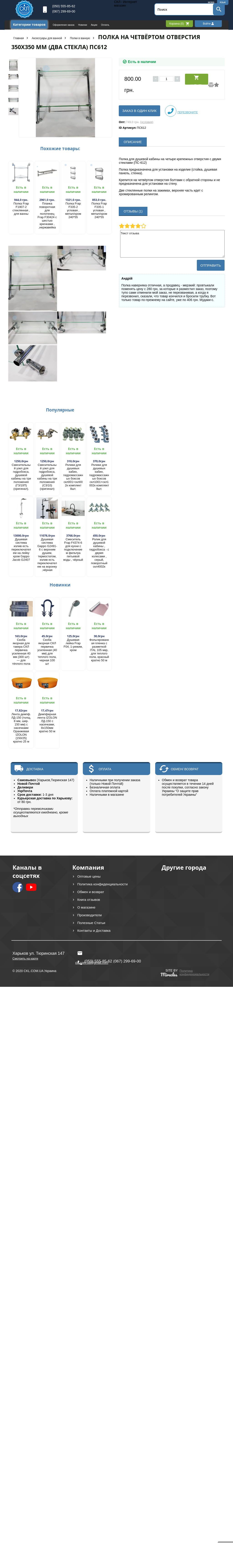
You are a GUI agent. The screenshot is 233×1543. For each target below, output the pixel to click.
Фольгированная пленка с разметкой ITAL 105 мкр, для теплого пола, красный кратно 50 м (99, 650)
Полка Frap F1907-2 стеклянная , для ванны (21, 208)
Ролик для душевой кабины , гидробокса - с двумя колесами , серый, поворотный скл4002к (99, 553)
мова (211, 2)
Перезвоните (181, 111)
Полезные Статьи (91, 923)
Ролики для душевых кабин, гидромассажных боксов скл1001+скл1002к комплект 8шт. (99, 476)
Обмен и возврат (90, 892)
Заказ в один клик (139, 111)
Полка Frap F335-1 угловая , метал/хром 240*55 (99, 210)
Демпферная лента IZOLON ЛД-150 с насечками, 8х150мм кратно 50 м (47, 722)
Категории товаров (29, 24)
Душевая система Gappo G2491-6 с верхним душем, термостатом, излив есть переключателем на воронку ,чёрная (47, 555)
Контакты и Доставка (94, 930)
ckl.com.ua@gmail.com (91, 953)
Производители (89, 915)
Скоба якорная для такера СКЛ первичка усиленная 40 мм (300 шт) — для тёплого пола (21, 651)
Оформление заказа (64, 25)
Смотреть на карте (25, 958)
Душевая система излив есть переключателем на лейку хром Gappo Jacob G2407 (21, 549)
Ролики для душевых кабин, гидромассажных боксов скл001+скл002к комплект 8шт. (73, 476)
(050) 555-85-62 (63, 6)
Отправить (210, 265)
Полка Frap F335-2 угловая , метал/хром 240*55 (73, 210)
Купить (196, 80)
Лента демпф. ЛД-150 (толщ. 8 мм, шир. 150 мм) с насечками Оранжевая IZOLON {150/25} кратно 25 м (21, 727)
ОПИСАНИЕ (133, 142)
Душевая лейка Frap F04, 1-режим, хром (73, 645)
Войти (208, 23)
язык (223, 2)
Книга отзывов (88, 900)
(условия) (146, 122)
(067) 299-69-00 (63, 11)
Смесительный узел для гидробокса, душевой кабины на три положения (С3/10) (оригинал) (47, 476)
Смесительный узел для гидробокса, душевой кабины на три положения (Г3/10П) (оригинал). (21, 476)
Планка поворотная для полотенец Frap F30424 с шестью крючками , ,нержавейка (47, 215)
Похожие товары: (60, 149)
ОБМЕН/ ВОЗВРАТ (185, 769)
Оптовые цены (89, 876)
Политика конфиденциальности (102, 884)
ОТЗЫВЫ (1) (133, 211)
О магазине (86, 907)
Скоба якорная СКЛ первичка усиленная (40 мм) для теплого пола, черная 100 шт (47, 651)
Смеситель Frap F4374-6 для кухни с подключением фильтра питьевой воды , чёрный (73, 549)
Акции (94, 25)
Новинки (83, 25)
